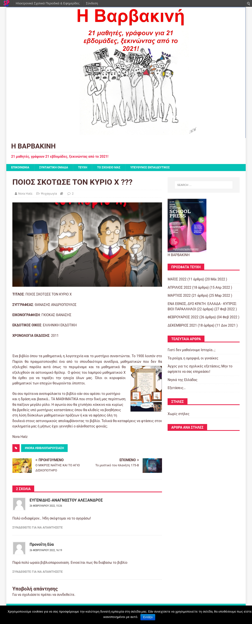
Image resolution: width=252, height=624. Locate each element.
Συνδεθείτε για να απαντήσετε (37, 527)
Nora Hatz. (25, 193)
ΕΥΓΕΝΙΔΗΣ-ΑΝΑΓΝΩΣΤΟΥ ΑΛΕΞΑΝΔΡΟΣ (66, 500)
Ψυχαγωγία (49, 193)
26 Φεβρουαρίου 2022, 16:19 (46, 550)
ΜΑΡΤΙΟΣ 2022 (179, 295)
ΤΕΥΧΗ (82, 167)
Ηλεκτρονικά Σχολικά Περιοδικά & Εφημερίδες (48, 3)
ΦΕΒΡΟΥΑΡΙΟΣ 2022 (183, 317)
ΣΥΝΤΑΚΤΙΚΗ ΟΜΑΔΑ (53, 167)
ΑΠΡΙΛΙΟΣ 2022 (179, 287)
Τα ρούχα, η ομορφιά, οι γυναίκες (193, 358)
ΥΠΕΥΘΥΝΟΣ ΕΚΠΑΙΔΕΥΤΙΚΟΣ (150, 167)
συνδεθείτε (65, 595)
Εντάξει (148, 617)
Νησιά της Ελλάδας (182, 380)
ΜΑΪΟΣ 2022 (177, 279)
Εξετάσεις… (177, 388)
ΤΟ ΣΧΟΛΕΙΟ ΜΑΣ (108, 167)
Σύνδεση (92, 3)
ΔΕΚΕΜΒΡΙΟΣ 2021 (182, 325)
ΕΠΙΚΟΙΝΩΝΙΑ (20, 167)
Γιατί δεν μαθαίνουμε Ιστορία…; (191, 350)
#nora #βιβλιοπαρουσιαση (44, 448)
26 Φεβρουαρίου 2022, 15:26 (46, 505)
